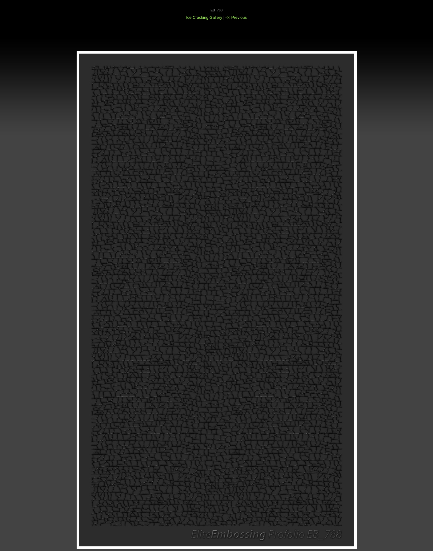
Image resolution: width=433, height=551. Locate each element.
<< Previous (236, 17)
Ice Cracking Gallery (204, 17)
